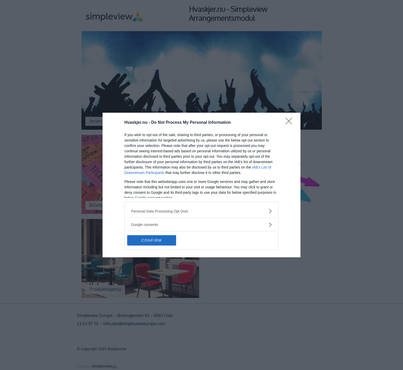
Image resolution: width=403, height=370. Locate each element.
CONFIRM (151, 240)
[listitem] (201, 211)
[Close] (290, 123)
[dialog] (201, 185)
